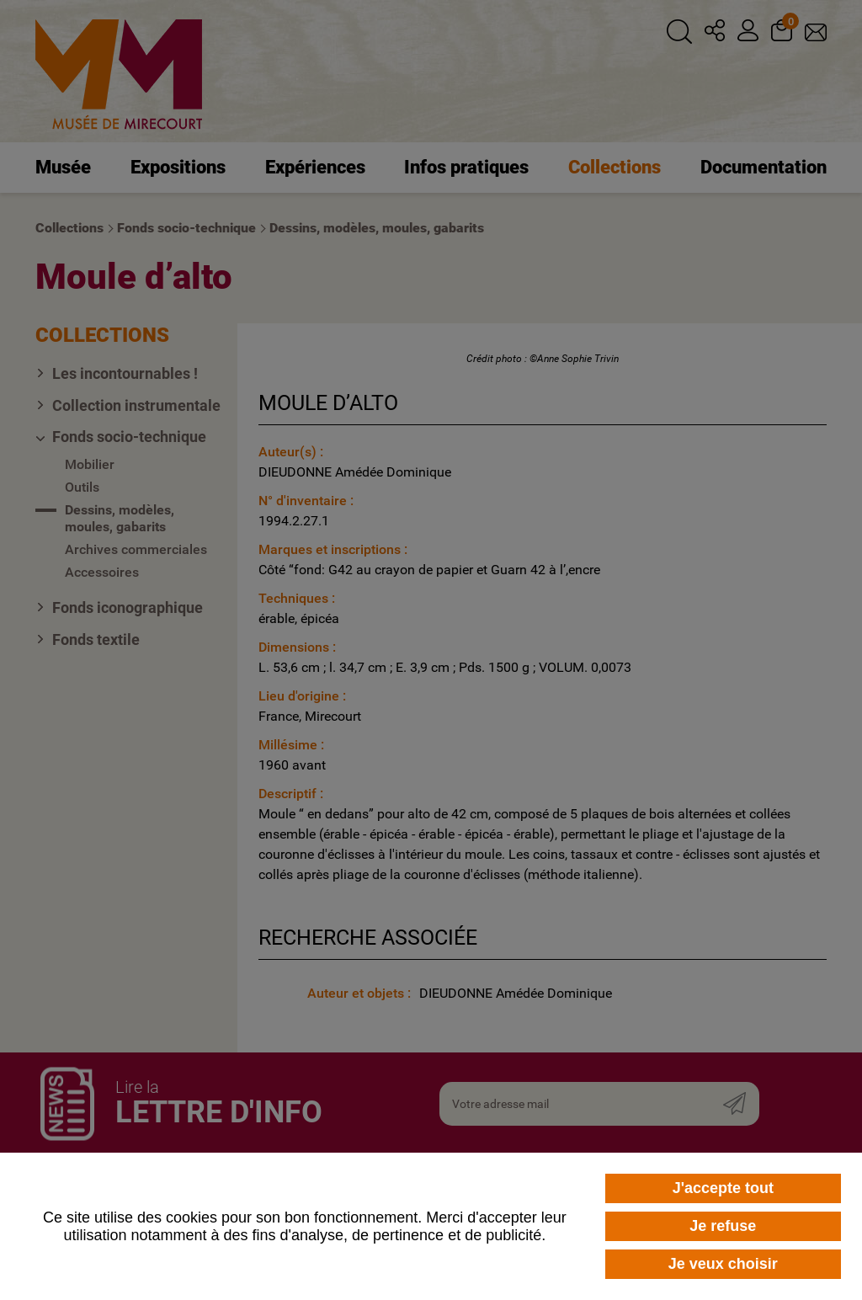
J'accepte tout (723, 1188)
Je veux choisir (723, 1263)
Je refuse (722, 1225)
